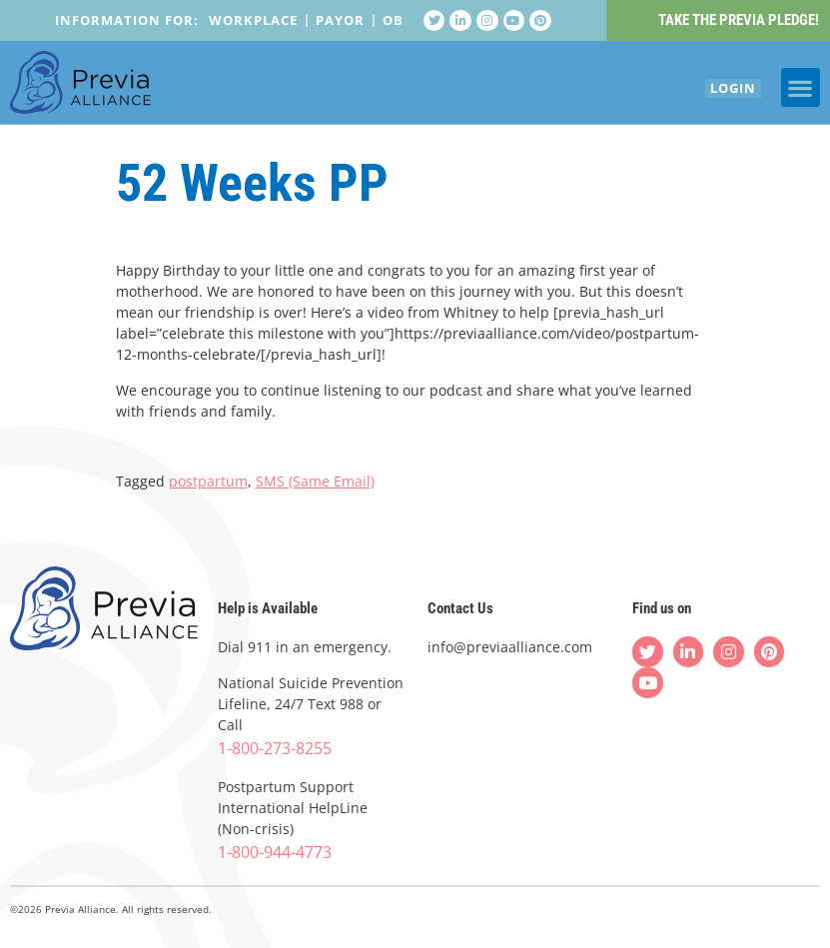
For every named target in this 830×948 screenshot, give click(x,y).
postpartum (208, 482)
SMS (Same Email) (315, 482)
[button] (800, 92)
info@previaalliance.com (509, 647)
